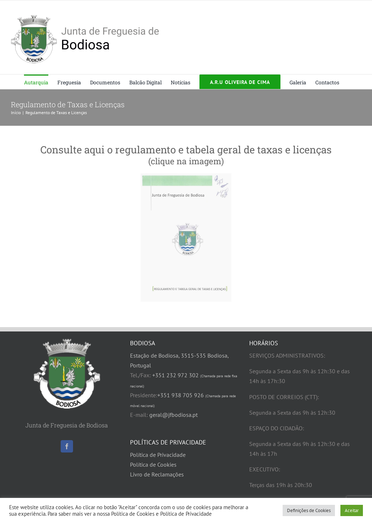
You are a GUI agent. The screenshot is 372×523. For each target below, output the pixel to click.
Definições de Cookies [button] (309, 510)
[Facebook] (67, 446)
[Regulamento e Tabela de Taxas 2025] (186, 237)
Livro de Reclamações (157, 474)
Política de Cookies (153, 464)
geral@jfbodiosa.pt (173, 414)
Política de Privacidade (158, 454)
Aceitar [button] (352, 510)
